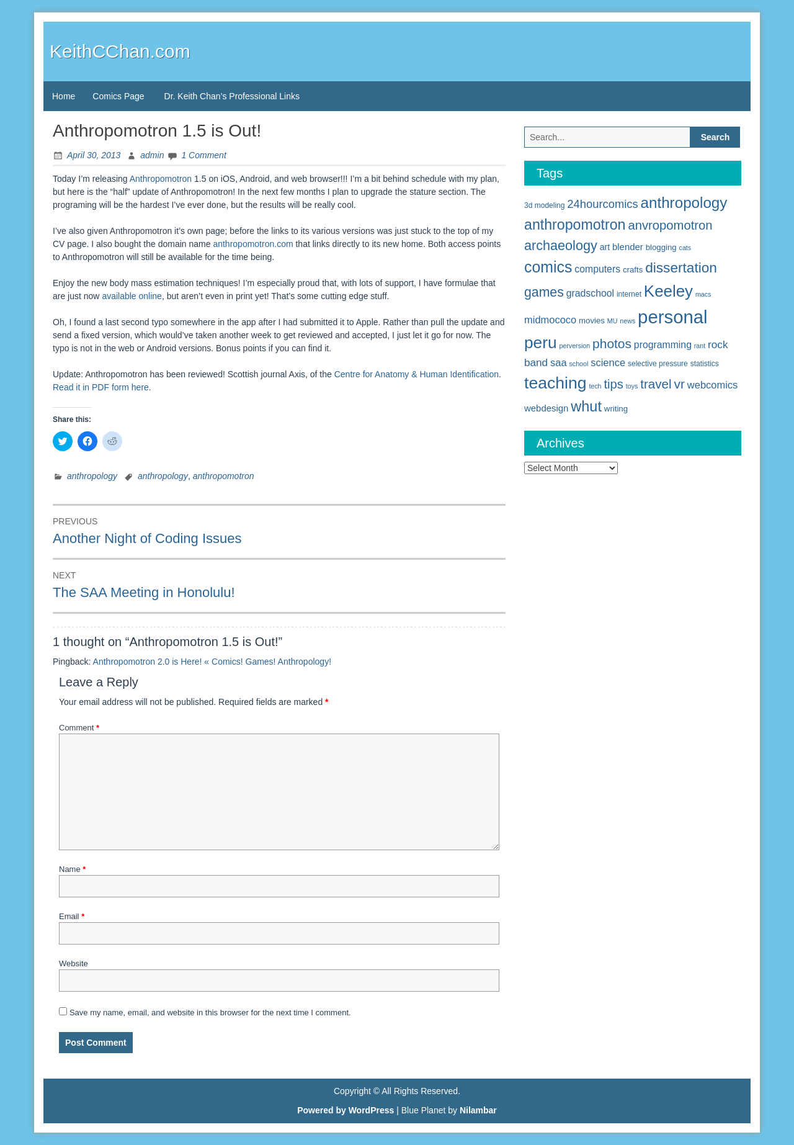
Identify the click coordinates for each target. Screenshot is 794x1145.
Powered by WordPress (345, 1110)
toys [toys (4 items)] (632, 386)
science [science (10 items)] (608, 362)
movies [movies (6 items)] (592, 320)
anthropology (92, 476)
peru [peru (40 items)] (540, 342)
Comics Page (118, 96)
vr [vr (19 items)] (679, 384)
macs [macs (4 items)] (703, 294)
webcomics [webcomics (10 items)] (712, 384)
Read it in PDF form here (101, 387)
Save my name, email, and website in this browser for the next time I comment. (210, 1012)
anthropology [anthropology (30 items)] (684, 202)
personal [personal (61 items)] (673, 317)
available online (132, 296)
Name (72, 869)
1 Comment (203, 155)
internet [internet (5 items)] (629, 294)
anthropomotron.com (253, 244)
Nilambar (478, 1110)
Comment (79, 727)
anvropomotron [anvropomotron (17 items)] (670, 225)
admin (152, 155)
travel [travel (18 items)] (655, 384)
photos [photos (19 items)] (611, 343)
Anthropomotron (162, 179)
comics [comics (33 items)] (548, 267)
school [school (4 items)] (579, 363)
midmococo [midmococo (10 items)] (550, 319)
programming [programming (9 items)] (663, 344)
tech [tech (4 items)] (595, 386)
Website (73, 963)
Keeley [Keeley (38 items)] (668, 291)
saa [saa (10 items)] (558, 362)
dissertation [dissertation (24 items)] (681, 267)
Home (63, 96)
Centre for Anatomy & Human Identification (416, 374)
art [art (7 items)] (605, 247)
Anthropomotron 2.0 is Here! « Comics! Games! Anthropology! (212, 662)
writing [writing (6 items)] (616, 408)
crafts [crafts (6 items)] (633, 269)
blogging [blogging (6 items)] (661, 247)
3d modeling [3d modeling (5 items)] (544, 205)
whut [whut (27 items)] (586, 406)
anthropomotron (223, 476)
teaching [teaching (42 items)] (555, 383)
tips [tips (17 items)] (613, 384)
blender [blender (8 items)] (627, 246)
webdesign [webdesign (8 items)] (546, 408)
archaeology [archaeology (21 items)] (560, 245)
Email (71, 916)
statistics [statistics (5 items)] (704, 363)
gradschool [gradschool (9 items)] (590, 293)
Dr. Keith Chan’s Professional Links (232, 96)
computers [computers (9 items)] (597, 269)
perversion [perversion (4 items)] (574, 345)
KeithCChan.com (120, 51)
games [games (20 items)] (544, 292)
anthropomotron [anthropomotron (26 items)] (575, 225)
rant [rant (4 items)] (699, 345)
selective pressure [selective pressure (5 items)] (658, 363)
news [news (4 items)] (627, 321)
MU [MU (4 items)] (612, 321)
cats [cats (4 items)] (685, 247)
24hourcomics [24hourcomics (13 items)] (602, 203)
